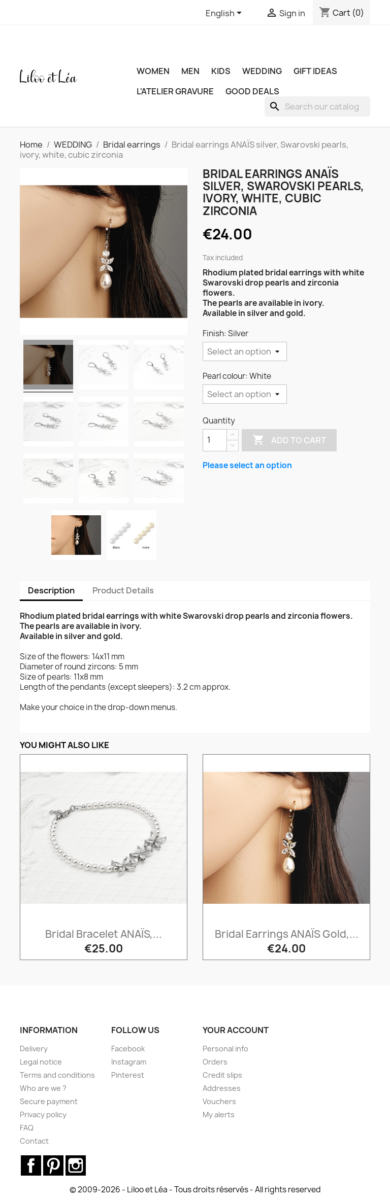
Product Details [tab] (123, 590)
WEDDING (262, 71)
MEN (190, 71)
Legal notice (41, 1062)
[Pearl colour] (245, 394)
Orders (215, 1062)
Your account (236, 1030)
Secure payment (49, 1101)
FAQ (27, 1128)
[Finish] (245, 351)
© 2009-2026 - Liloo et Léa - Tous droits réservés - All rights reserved (195, 1189)
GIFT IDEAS (315, 71)
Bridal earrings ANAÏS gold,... (287, 934)
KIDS (221, 71)
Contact (34, 1141)
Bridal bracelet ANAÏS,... (103, 934)
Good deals (252, 91)
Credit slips (222, 1075)
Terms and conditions (57, 1075)
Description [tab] (51, 590)
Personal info (225, 1048)
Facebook (128, 1048)
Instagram (128, 1062)
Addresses (222, 1088)
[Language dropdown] (225, 14)
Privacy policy (43, 1114)
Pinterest (127, 1075)
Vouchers (219, 1101)
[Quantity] (215, 440)
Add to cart (289, 440)
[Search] (317, 106)
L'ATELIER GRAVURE (175, 91)
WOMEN (153, 71)
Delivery (34, 1048)
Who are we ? (43, 1088)
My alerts (219, 1114)
